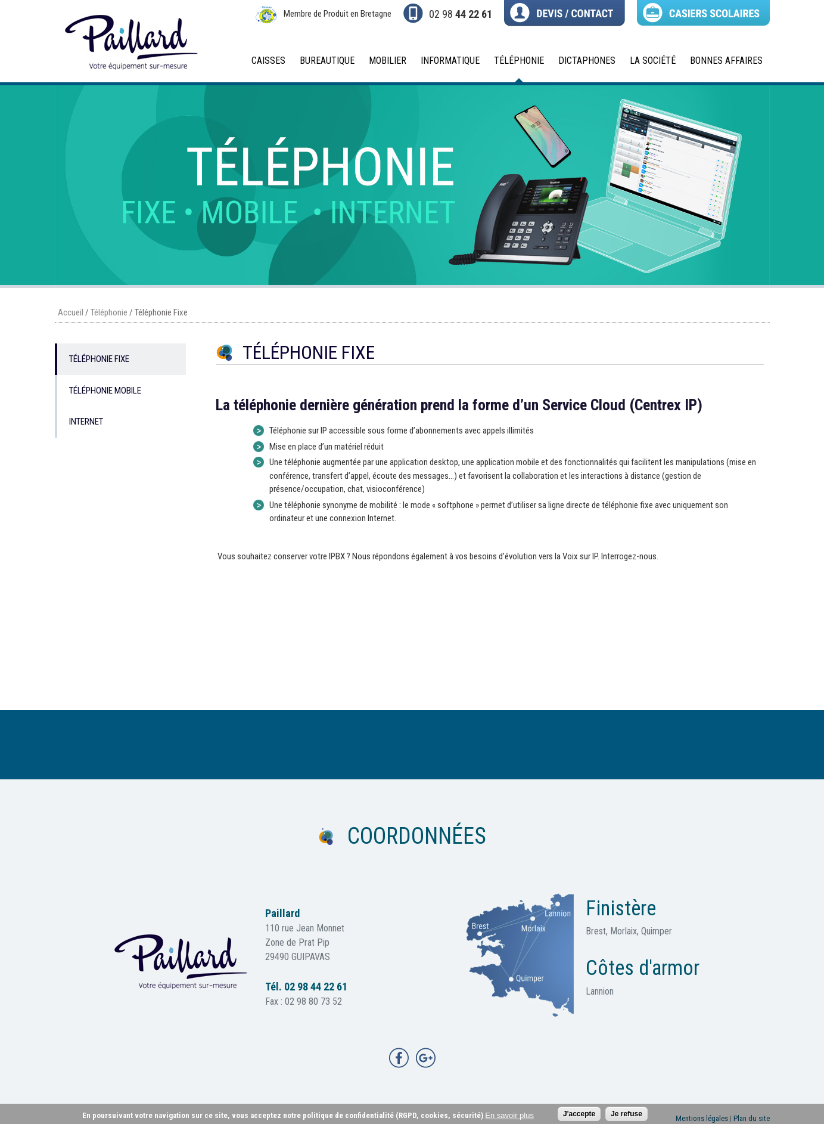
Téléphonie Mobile (105, 390)
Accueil (70, 312)
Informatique (446, 64)
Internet (86, 421)
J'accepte (579, 1115)
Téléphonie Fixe (99, 359)
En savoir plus (509, 1116)
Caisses (264, 64)
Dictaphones (583, 64)
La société (649, 64)
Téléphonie (515, 64)
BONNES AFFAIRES (726, 60)
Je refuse (626, 1115)
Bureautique (324, 64)
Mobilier (384, 64)
